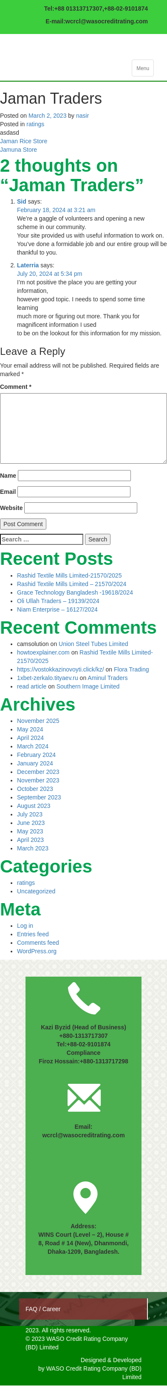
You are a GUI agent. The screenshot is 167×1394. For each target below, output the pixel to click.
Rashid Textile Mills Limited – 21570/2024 (71, 584)
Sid (21, 201)
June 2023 (31, 822)
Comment (15, 386)
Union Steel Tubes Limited (93, 643)
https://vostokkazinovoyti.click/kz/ (60, 669)
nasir (82, 115)
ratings (35, 124)
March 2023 (32, 848)
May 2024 (30, 729)
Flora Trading (131, 669)
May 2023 (30, 831)
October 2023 (35, 788)
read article (31, 686)
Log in (25, 925)
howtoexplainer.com (43, 652)
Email (8, 491)
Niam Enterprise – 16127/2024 (57, 609)
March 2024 (32, 746)
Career (51, 1309)
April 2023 (30, 839)
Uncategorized (36, 891)
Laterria (28, 265)
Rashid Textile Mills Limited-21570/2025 (69, 575)
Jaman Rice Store (23, 141)
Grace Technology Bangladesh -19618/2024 (75, 592)
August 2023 (34, 805)
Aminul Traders (107, 677)
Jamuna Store (18, 149)
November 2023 (38, 780)
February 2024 (36, 754)
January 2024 (35, 763)
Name (8, 475)
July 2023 (29, 814)
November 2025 (38, 720)
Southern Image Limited (88, 686)
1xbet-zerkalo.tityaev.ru (47, 677)
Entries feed (33, 934)
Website (11, 507)
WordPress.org (37, 951)
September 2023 (39, 797)
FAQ (32, 1309)
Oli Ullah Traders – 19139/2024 (58, 601)
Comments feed (38, 942)
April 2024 (30, 737)
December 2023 (38, 771)
